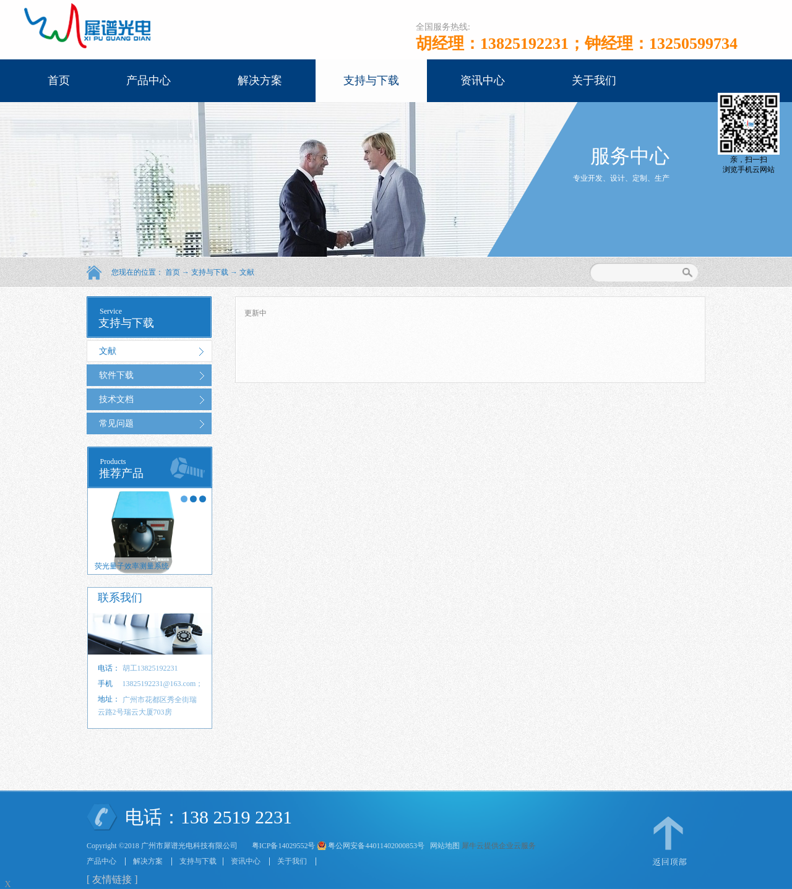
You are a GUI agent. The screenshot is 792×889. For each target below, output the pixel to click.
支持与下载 (209, 272)
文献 (246, 272)
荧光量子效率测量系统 (132, 566)
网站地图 (443, 845)
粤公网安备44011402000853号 (376, 845)
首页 (59, 80)
